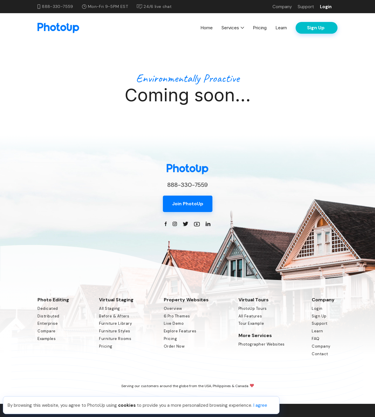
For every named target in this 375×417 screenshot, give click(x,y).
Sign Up (319, 316)
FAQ (316, 338)
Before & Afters (114, 316)
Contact (320, 353)
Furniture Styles (114, 331)
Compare (47, 331)
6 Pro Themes (177, 316)
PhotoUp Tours (252, 308)
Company (282, 7)
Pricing (260, 27)
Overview (173, 308)
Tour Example (251, 323)
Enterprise (48, 323)
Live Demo (174, 323)
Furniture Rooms (115, 338)
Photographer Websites (261, 344)
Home (206, 27)
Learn (281, 27)
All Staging (109, 308)
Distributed (48, 316)
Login (326, 7)
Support (306, 7)
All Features (250, 316)
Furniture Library (115, 323)
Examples (47, 338)
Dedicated (48, 308)
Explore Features (180, 331)
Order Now (174, 346)
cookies (127, 405)
